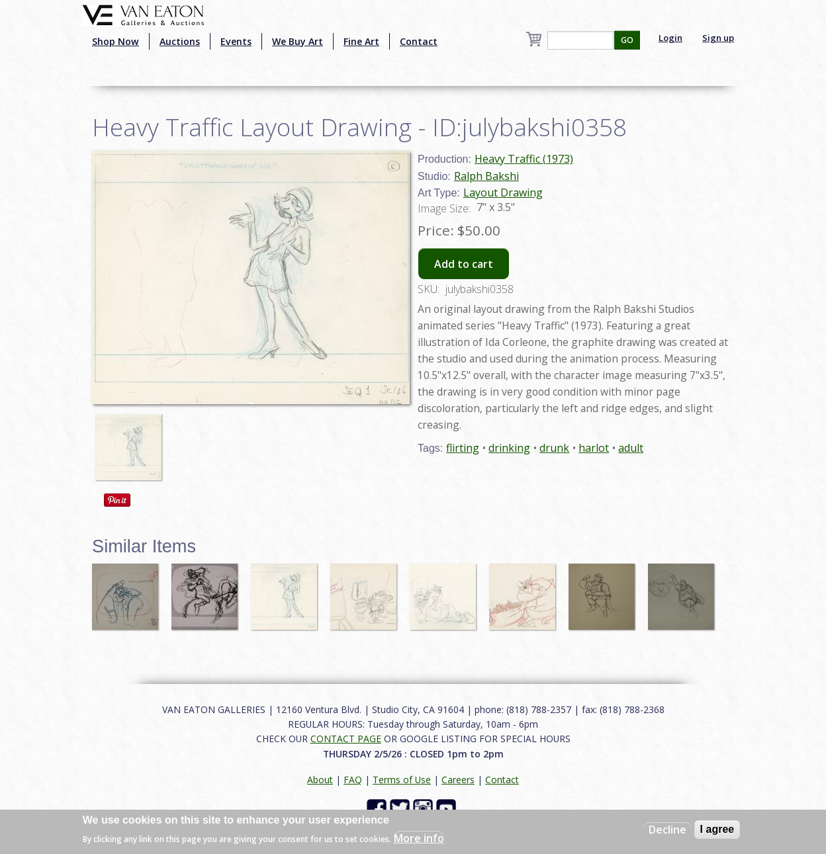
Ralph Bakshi (486, 176)
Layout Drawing (503, 192)
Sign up (718, 38)
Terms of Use (402, 779)
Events (236, 41)
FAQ (353, 779)
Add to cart (463, 264)
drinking (509, 448)
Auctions (180, 41)
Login (670, 38)
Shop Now (115, 41)
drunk (554, 448)
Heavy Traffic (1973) (524, 158)
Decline (667, 829)
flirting (462, 448)
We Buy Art (297, 41)
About (320, 779)
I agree (717, 829)
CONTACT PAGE (345, 738)
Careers (458, 779)
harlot (593, 448)
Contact (418, 41)
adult (630, 448)
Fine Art (361, 41)
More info (419, 838)
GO (627, 40)
